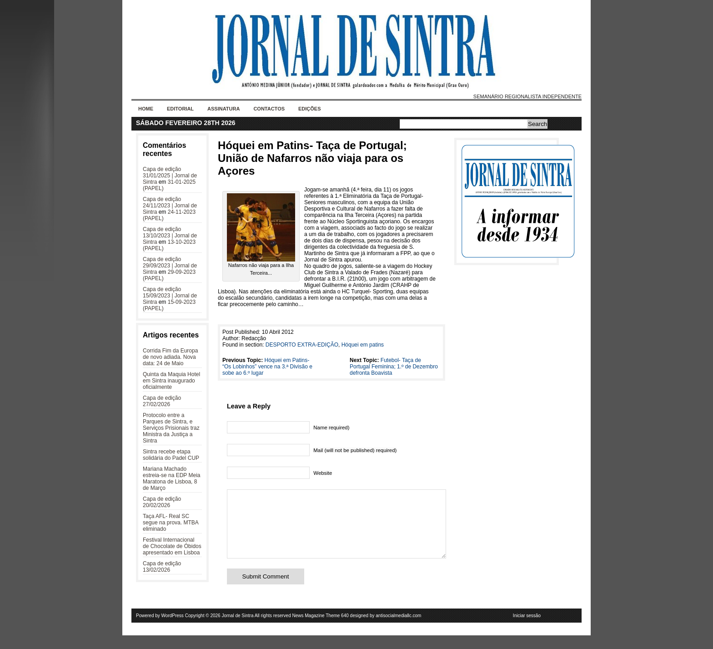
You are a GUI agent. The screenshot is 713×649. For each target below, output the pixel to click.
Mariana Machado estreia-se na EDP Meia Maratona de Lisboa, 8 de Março (172, 478)
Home (145, 108)
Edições (309, 108)
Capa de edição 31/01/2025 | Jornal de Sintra (170, 175)
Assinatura (223, 108)
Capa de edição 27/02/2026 (162, 401)
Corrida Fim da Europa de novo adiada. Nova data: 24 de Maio (170, 357)
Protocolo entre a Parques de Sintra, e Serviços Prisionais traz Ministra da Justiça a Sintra (171, 428)
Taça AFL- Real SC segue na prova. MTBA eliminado (170, 522)
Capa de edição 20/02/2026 (162, 502)
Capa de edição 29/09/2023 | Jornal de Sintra (170, 265)
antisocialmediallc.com (398, 629)
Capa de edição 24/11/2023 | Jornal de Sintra (170, 205)
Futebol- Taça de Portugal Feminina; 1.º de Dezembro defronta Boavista (394, 366)
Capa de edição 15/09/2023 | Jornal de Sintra (170, 295)
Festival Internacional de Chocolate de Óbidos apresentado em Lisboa (172, 546)
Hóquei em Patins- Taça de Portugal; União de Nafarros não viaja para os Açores (312, 158)
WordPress (172, 629)
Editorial (180, 108)
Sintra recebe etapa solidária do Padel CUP (171, 454)
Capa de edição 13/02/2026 (162, 566)
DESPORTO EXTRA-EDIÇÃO (302, 345)
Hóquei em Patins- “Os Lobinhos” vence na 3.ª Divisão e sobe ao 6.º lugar (267, 366)
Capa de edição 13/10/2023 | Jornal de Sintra (170, 235)
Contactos (269, 108)
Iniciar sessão (527, 629)
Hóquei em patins (362, 345)
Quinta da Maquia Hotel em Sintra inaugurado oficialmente (171, 380)
